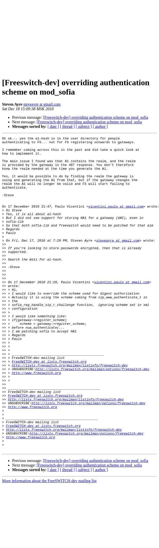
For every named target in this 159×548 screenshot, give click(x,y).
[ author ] (100, 126)
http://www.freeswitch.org (36, 420)
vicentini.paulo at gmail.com (115, 220)
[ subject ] (84, 126)
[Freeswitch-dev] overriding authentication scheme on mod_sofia (95, 117)
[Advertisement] (79, 37)
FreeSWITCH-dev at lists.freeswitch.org (49, 407)
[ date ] (53, 126)
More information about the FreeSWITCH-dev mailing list (49, 543)
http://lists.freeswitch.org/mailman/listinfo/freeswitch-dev (70, 411)
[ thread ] (67, 126)
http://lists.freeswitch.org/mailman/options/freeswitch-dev (92, 416)
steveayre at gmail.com (42, 104)
